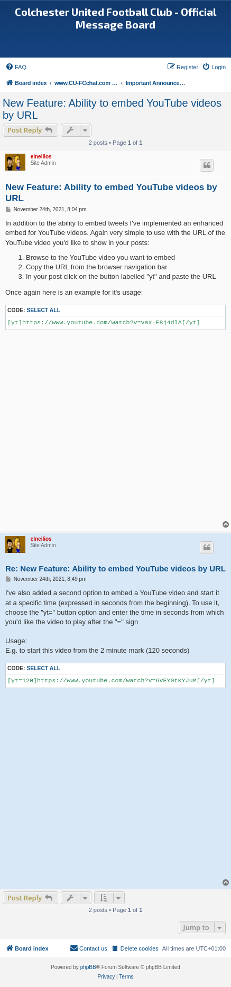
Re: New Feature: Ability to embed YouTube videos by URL (115, 568)
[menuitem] (15, 67)
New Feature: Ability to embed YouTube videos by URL (112, 109)
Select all (43, 310)
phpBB (88, 967)
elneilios (41, 156)
